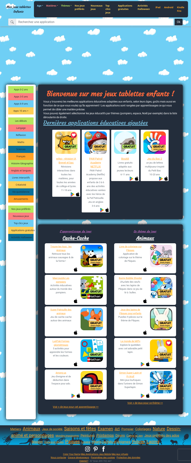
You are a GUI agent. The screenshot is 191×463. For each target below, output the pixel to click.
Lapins (153, 441)
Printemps (105, 435)
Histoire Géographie (22, 163)
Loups (86, 442)
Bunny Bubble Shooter (130, 278)
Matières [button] (51, 5)
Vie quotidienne (20, 191)
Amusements (21, 199)
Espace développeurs (78, 457)
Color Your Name (71, 454)
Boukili (125, 158)
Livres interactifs (21, 177)
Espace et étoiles (54, 442)
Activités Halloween (144, 7)
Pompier (127, 429)
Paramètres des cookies (103, 457)
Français (20, 156)
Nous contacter (58, 457)
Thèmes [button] (65, 5)
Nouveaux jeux (96, 7)
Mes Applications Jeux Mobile (96, 454)
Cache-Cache (75, 238)
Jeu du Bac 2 (154, 158)
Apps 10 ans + (21, 110)
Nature (159, 428)
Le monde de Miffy (130, 341)
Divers (120, 435)
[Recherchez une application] (95, 22)
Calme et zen (134, 435)
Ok (178, 22)
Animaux (145, 238)
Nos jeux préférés (80, 7)
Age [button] (39, 5)
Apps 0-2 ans (21, 89)
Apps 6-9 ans (21, 103)
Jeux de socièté (52, 429)
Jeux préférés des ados (161, 435)
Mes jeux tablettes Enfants (18, 9)
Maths (21, 142)
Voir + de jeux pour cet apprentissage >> (75, 406)
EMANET (83, 461)
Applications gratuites (125, 7)
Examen (105, 428)
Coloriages (143, 429)
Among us (61, 372)
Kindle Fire (180, 9)
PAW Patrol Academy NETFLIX (95, 162)
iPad (157, 7)
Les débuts (21, 120)
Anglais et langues (21, 170)
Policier (138, 441)
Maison (37, 442)
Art (117, 429)
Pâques (72, 441)
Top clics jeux (107, 9)
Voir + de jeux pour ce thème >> (145, 402)
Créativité (21, 184)
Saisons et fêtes (80, 428)
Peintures (88, 435)
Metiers (15, 429)
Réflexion (21, 135)
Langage (21, 128)
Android (168, 7)
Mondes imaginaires (67, 435)
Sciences (20, 149)
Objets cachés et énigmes (111, 442)
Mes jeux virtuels (120, 454)
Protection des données (128, 457)
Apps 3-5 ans (21, 96)
